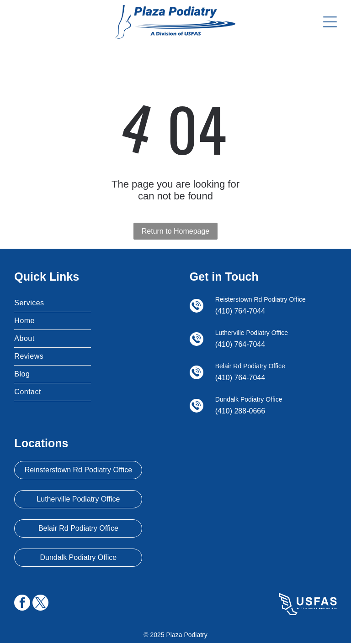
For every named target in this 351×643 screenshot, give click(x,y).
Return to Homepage (176, 231)
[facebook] (22, 604)
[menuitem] (52, 303)
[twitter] (40, 604)
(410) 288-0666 (240, 411)
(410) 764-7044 (240, 311)
